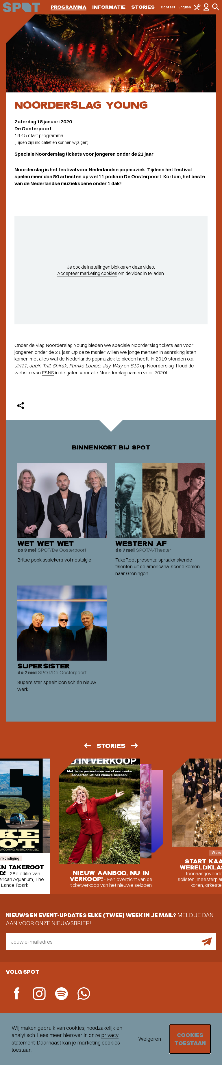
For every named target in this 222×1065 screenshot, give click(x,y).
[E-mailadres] (111, 941)
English (184, 7)
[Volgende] (135, 745)
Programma (68, 7)
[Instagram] (39, 994)
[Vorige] (87, 745)
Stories (143, 7)
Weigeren (149, 1039)
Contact (168, 7)
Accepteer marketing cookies (87, 273)
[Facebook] (17, 994)
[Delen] (20, 405)
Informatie (108, 7)
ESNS (48, 372)
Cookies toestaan (190, 1039)
